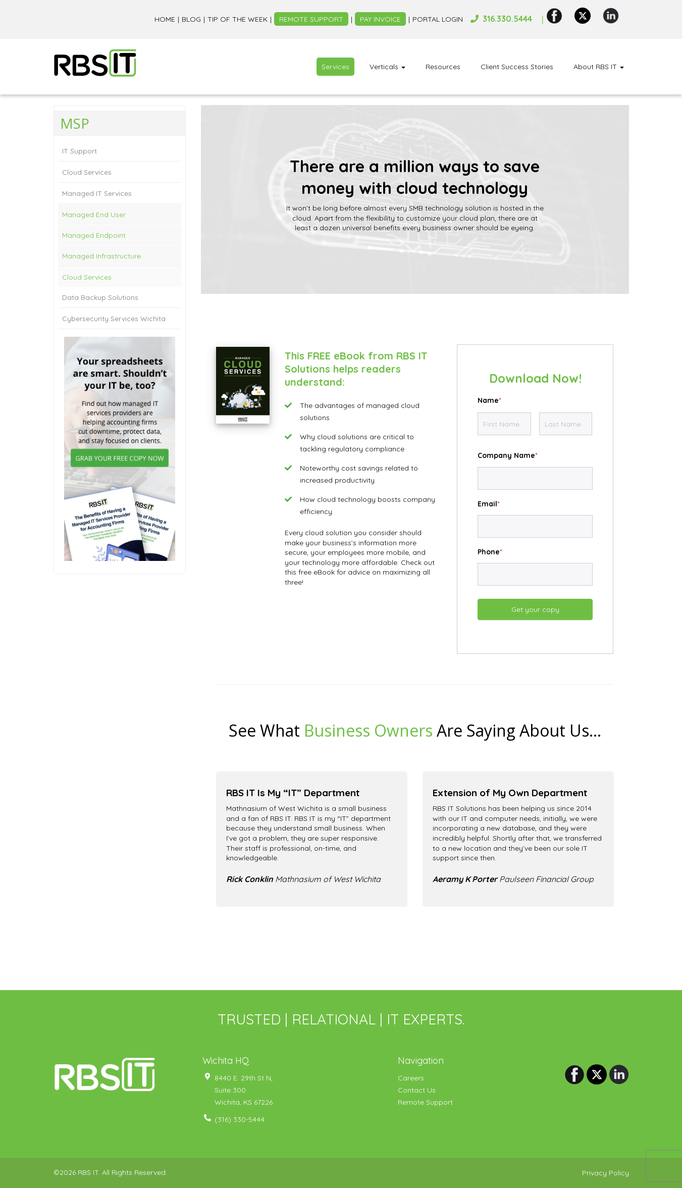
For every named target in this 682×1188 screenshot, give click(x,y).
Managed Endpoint (94, 235)
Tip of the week (237, 19)
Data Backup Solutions (100, 297)
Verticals (387, 66)
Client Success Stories (517, 66)
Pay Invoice (380, 19)
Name (489, 400)
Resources (443, 66)
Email (489, 503)
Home (164, 19)
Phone (490, 551)
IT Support (79, 151)
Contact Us (417, 1090)
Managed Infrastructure (101, 256)
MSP (75, 123)
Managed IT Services (97, 193)
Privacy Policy (605, 1172)
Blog (190, 19)
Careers (411, 1077)
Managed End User (94, 214)
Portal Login (437, 19)
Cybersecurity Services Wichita (114, 318)
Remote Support (311, 19)
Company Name (508, 455)
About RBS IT (598, 66)
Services (335, 66)
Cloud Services (87, 172)
